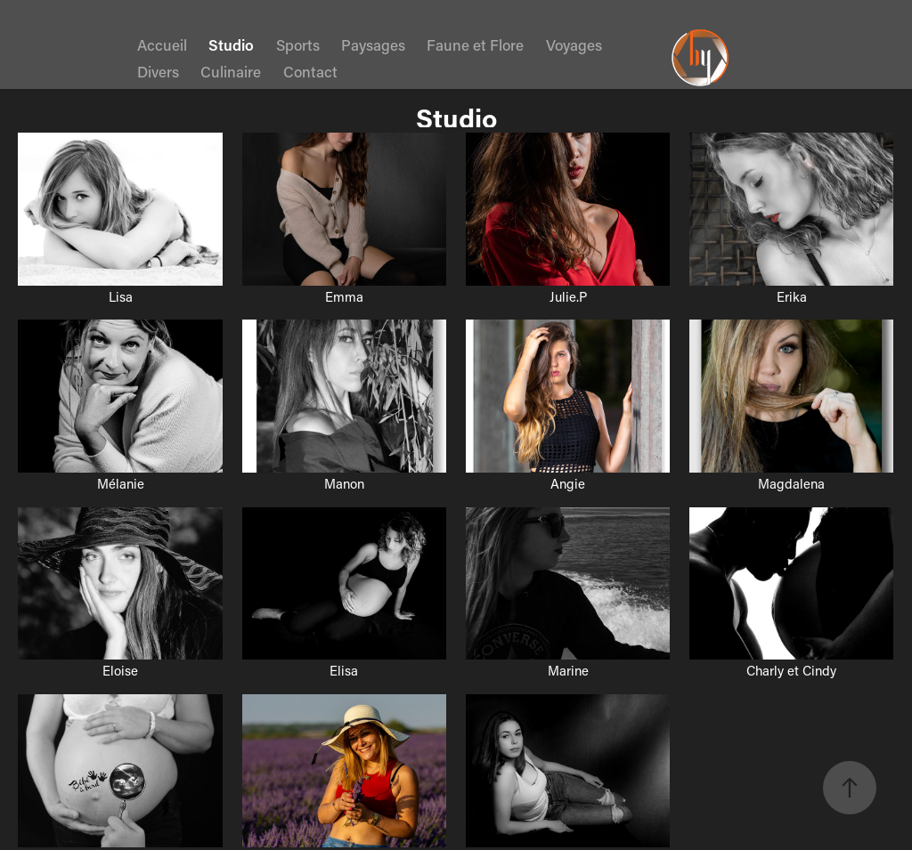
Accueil (162, 44)
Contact (310, 71)
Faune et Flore (475, 44)
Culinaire (230, 71)
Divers (158, 71)
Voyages (574, 44)
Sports (298, 44)
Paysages (373, 44)
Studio (231, 44)
